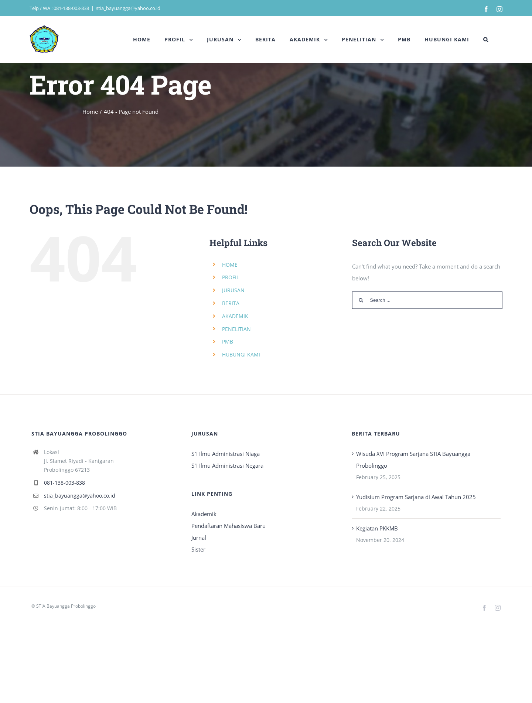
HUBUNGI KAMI (241, 354)
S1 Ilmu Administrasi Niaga (225, 453)
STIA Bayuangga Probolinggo (66, 606)
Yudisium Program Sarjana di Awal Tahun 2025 (416, 497)
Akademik (203, 514)
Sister (198, 549)
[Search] (485, 39)
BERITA (230, 303)
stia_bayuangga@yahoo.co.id (128, 8)
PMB (227, 341)
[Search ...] (427, 300)
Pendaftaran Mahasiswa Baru (228, 525)
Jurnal (198, 537)
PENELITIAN (236, 328)
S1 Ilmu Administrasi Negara (227, 465)
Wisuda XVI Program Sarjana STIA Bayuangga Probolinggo (413, 459)
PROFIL (230, 277)
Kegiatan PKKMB (377, 528)
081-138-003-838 (64, 482)
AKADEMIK (235, 316)
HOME (230, 264)
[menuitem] (141, 39)
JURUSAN (233, 290)
